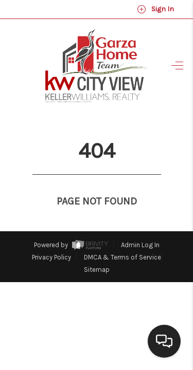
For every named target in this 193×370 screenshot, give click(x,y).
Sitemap (97, 250)
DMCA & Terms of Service (122, 238)
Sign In (155, 9)
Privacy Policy (51, 238)
